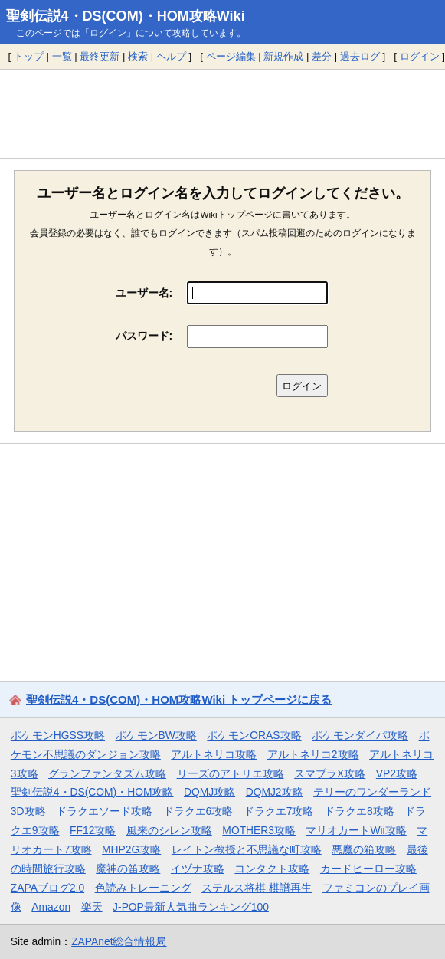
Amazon (50, 907)
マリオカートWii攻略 (356, 830)
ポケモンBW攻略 (156, 735)
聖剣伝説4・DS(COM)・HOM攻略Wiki (125, 16)
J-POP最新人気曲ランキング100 (191, 907)
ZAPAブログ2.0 (47, 888)
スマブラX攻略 (329, 773)
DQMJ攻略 (209, 792)
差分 (322, 56)
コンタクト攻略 (271, 868)
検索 (138, 56)
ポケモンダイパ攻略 (360, 735)
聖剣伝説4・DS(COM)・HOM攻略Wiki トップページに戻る (179, 699)
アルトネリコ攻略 (214, 754)
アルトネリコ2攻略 (313, 754)
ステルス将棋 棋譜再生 (256, 888)
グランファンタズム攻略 (107, 773)
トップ (29, 56)
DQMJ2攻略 (274, 792)
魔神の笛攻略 (128, 868)
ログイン (420, 56)
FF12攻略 (93, 830)
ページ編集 (231, 56)
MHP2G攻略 (131, 849)
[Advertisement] (222, 113)
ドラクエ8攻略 (359, 811)
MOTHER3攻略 (259, 830)
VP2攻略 (396, 773)
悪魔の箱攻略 (364, 849)
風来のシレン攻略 (169, 830)
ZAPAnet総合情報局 (118, 941)
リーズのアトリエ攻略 (230, 773)
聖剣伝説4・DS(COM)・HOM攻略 (92, 792)
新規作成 (283, 56)
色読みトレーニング (143, 888)
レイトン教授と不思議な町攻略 (247, 849)
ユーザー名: (144, 293)
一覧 (62, 56)
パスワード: (144, 336)
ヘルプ (171, 56)
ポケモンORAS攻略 (254, 735)
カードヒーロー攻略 (368, 868)
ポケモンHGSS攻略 (58, 735)
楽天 (92, 907)
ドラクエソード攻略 (104, 811)
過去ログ (360, 56)
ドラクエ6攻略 (198, 811)
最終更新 (99, 56)
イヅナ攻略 (197, 868)
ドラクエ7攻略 (279, 811)
